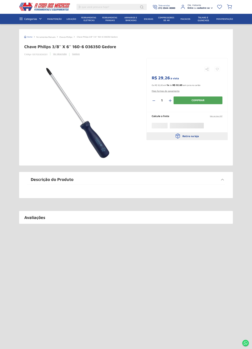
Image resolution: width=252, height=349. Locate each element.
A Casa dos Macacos (40, 7)
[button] (217, 66)
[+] (168, 94)
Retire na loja (190, 130)
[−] (155, 94)
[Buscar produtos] (140, 7)
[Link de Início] (28, 36)
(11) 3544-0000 (166, 8)
